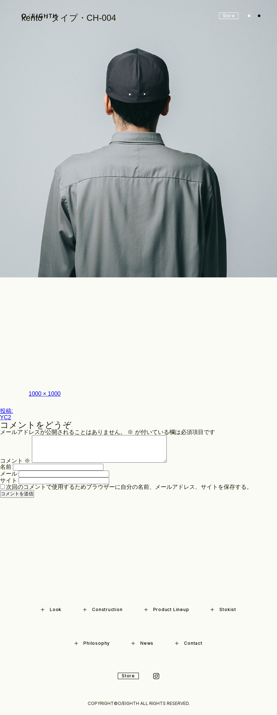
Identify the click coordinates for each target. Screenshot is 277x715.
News (142, 643)
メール (8, 474)
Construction (102, 609)
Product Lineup (166, 609)
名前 (5, 467)
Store (128, 675)
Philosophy (92, 643)
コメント (15, 461)
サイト (8, 480)
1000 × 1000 (44, 394)
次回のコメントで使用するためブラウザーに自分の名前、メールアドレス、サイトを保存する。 (129, 487)
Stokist (223, 609)
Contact (188, 643)
